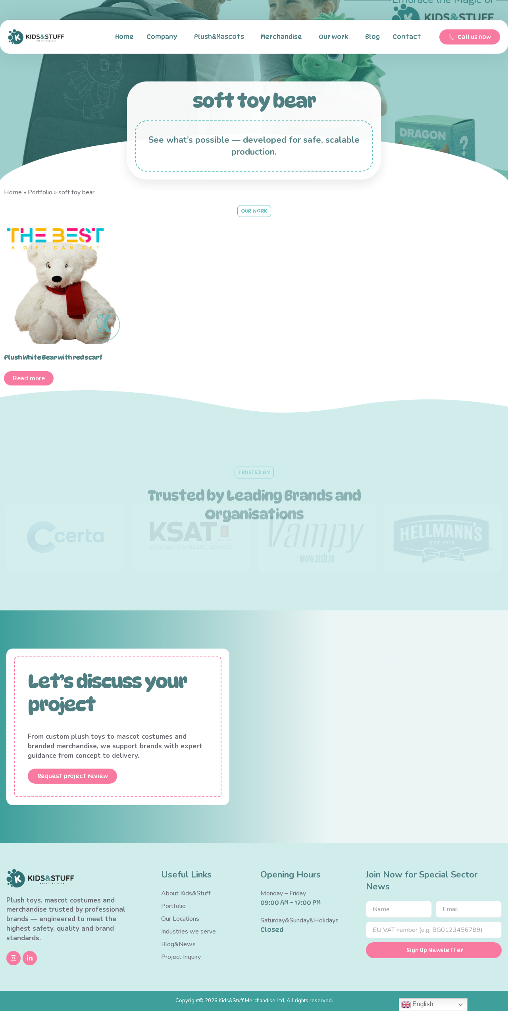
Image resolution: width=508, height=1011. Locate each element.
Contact (409, 37)
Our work (335, 37)
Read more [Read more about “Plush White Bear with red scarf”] (29, 378)
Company (163, 37)
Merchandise (283, 37)
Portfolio (40, 192)
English (417, 1004)
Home (124, 37)
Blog (372, 37)
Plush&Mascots (221, 37)
